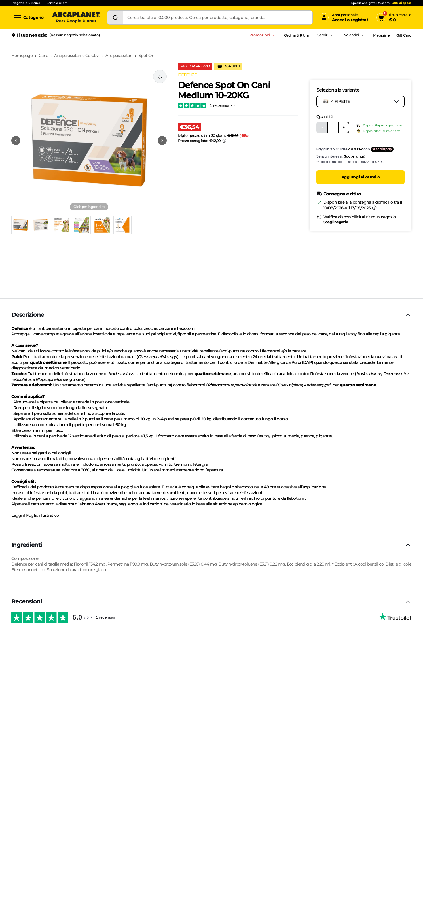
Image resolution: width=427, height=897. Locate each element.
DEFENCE (187, 74)
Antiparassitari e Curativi (76, 55)
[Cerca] (115, 17)
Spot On (146, 55)
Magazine (381, 35)
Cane (43, 55)
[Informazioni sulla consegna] (374, 207)
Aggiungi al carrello (360, 177)
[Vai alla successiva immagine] (162, 140)
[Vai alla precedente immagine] (15, 140)
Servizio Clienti (57, 3)
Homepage (22, 55)
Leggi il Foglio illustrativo (35, 515)
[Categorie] (28, 17)
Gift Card (403, 35)
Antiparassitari (118, 55)
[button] (89, 140)
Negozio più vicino (26, 3)
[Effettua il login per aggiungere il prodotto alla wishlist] (160, 76)
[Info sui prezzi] (224, 141)
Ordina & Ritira (296, 35)
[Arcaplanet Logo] (76, 17)
